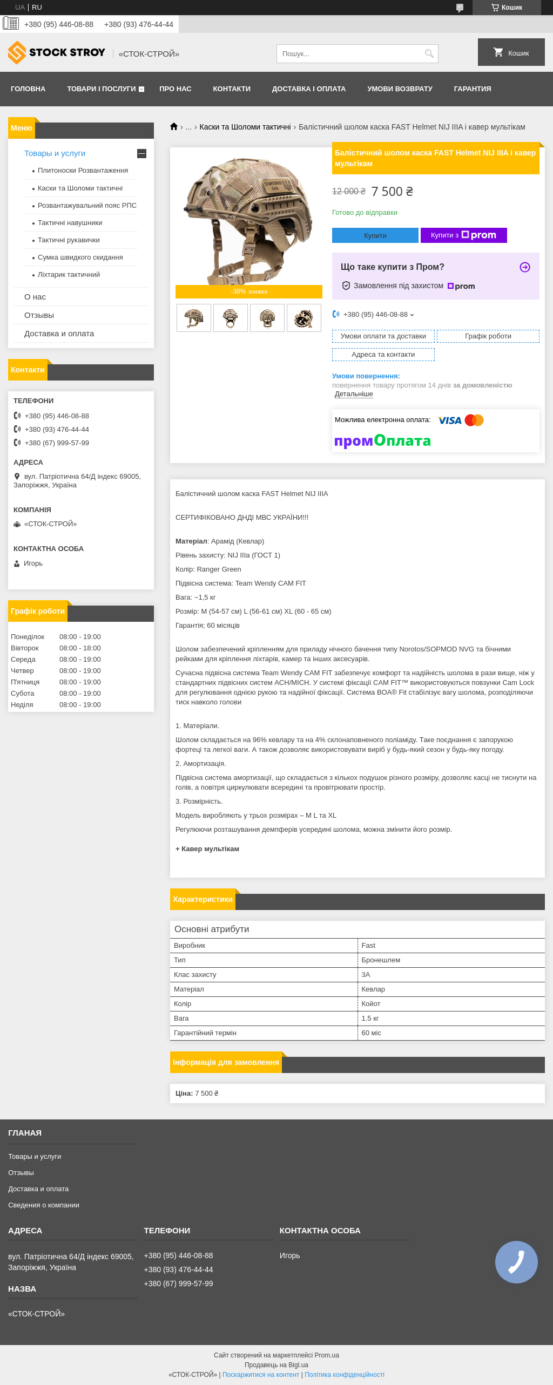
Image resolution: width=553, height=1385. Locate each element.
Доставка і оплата (309, 89)
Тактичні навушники (70, 223)
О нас (35, 296)
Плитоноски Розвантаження (83, 170)
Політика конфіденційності (345, 1375)
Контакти (232, 89)
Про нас (175, 89)
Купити (375, 236)
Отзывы (39, 315)
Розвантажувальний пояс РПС (87, 205)
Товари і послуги (101, 89)
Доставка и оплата (59, 333)
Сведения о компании (43, 1205)
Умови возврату (399, 89)
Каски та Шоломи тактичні (245, 127)
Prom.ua (327, 1355)
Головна (28, 89)
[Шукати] (429, 53)
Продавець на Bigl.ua (276, 1365)
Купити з (463, 235)
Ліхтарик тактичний (69, 274)
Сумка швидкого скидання (80, 257)
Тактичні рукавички (69, 240)
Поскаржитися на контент (260, 1375)
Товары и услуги (54, 153)
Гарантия (472, 89)
